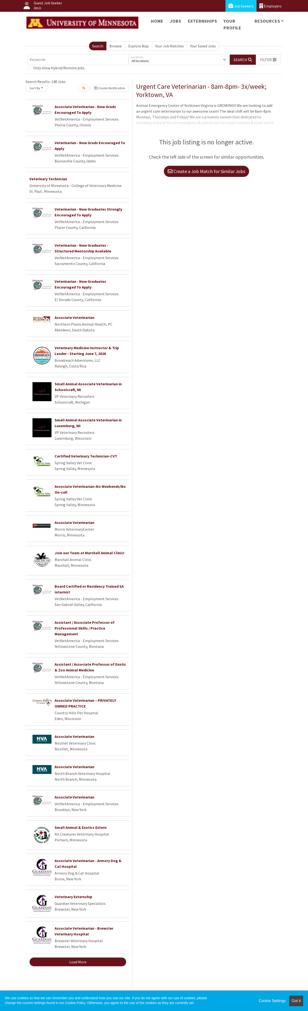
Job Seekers (241, 6)
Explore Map (138, 46)
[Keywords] (77, 59)
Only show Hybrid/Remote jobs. (59, 67)
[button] (268, 59)
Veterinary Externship (73, 896)
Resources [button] (267, 21)
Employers (270, 6)
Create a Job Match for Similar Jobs (206, 171)
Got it (296, 1001)
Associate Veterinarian (74, 317)
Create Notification (109, 88)
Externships (202, 21)
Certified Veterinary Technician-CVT (86, 456)
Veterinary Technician (48, 178)
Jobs (175, 21)
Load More (77, 961)
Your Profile (232, 24)
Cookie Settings (272, 1001)
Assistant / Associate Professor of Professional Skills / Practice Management (85, 628)
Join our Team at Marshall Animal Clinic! (89, 552)
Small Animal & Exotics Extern (81, 827)
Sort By (35, 88)
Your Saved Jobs (203, 46)
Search (97, 46)
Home (157, 21)
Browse (115, 46)
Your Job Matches (169, 46)
